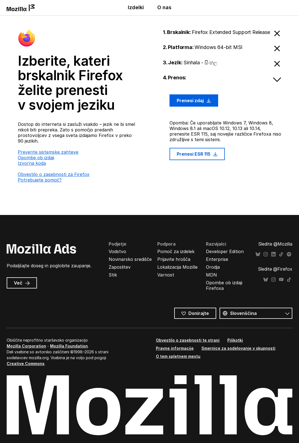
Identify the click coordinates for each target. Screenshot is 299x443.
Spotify (289, 254)
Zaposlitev (120, 267)
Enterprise (217, 259)
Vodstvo (117, 251)
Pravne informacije (175, 348)
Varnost (165, 275)
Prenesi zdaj (194, 100)
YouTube (281, 279)
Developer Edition (225, 251)
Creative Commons (25, 363)
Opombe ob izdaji (36, 157)
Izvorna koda (32, 163)
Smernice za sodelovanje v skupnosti (238, 348)
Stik (113, 275)
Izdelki (136, 7)
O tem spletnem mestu (178, 356)
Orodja (213, 267)
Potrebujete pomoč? (40, 180)
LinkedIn (273, 254)
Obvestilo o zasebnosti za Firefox (53, 174)
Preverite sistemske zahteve (48, 152)
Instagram (265, 254)
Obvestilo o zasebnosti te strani (188, 340)
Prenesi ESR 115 (197, 154)
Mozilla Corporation (26, 346)
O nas (164, 7)
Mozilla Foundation (69, 346)
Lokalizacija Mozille (177, 267)
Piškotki (235, 340)
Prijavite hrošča (173, 259)
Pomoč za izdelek (176, 251)
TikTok (281, 254)
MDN (211, 275)
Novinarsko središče (130, 259)
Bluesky (258, 254)
